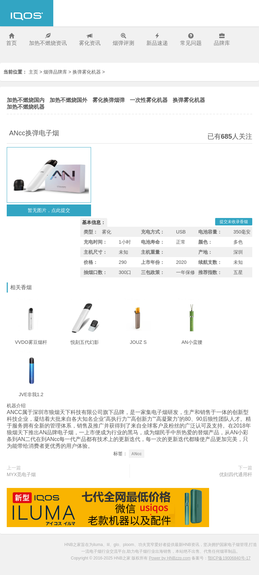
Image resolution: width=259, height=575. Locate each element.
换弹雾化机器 (87, 72)
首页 (11, 39)
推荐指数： (210, 272)
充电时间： (95, 242)
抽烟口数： (95, 272)
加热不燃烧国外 (68, 100)
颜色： (205, 242)
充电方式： (153, 232)
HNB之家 (26, 13)
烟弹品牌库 (55, 72)
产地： (205, 252)
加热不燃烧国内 (26, 100)
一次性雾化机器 (149, 100)
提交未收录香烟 (234, 221)
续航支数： (210, 262)
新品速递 (157, 39)
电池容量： (210, 232)
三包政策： (153, 272)
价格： (91, 262)
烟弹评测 (123, 39)
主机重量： (153, 252)
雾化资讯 (89, 39)
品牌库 (222, 39)
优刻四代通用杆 (235, 474)
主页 (33, 72)
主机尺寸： (95, 252)
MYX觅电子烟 (21, 474)
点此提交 (60, 210)
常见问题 (191, 39)
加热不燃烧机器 (26, 107)
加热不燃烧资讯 (48, 39)
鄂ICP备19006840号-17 (229, 558)
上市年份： (153, 262)
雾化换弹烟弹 (108, 100)
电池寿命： (153, 242)
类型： (91, 232)
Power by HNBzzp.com (170, 558)
